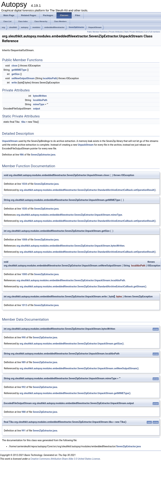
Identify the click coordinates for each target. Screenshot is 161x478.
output (36, 108)
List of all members (152, 32)
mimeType (38, 104)
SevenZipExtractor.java (43, 154)
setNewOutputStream (23, 78)
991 (24, 430)
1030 (24, 208)
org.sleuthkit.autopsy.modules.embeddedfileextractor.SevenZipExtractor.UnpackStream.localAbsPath (70, 280)
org (3, 27)
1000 (24, 274)
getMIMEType (19, 69)
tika (23, 121)
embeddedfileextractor (54, 27)
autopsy (24, 27)
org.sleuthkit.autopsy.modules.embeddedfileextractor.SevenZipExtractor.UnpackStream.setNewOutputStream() (79, 368)
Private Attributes (116, 32)
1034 (24, 183)
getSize (16, 74)
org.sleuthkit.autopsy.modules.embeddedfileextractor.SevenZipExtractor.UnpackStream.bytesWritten (70, 245)
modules (36, 27)
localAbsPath (50, 78)
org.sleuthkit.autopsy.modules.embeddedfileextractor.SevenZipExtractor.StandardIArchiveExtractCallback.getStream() (83, 286)
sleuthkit (13, 27)
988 (24, 412)
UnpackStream (94, 27)
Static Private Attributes (133, 32)
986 (22, 154)
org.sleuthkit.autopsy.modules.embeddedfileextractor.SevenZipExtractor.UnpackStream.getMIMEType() (75, 393)
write (14, 82)
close (14, 65)
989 (24, 362)
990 (24, 337)
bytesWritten (40, 95)
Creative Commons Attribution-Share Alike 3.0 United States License (65, 458)
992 (24, 387)
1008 (24, 239)
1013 (24, 305)
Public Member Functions (97, 32)
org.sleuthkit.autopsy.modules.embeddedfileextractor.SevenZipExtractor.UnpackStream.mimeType (69, 214)
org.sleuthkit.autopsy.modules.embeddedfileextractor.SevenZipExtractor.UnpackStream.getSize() (72, 343)
